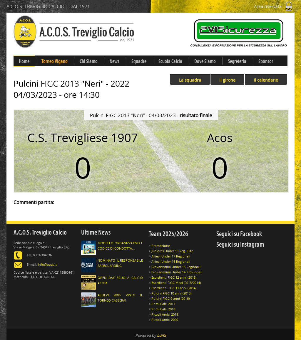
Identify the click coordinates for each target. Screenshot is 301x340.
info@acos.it (47, 264)
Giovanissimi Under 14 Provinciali (176, 272)
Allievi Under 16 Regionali (170, 261)
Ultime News (96, 232)
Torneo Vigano (54, 61)
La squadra (190, 80)
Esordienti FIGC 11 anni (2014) (173, 288)
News (114, 61)
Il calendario (266, 80)
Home (24, 61)
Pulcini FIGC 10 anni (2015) (171, 293)
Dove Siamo (205, 61)
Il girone (227, 80)
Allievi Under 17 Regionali (170, 256)
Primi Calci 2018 (163, 309)
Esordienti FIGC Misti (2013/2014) (176, 282)
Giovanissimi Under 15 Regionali (175, 267)
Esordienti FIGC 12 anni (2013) (173, 277)
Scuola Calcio (170, 61)
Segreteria (237, 61)
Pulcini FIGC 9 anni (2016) (170, 298)
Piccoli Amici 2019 (164, 314)
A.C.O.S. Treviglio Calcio (40, 232)
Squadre (138, 61)
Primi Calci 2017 (163, 304)
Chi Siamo (89, 61)
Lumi (161, 335)
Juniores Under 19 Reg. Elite (172, 251)
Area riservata (274, 6)
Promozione (160, 245)
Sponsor (265, 61)
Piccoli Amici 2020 (164, 319)
